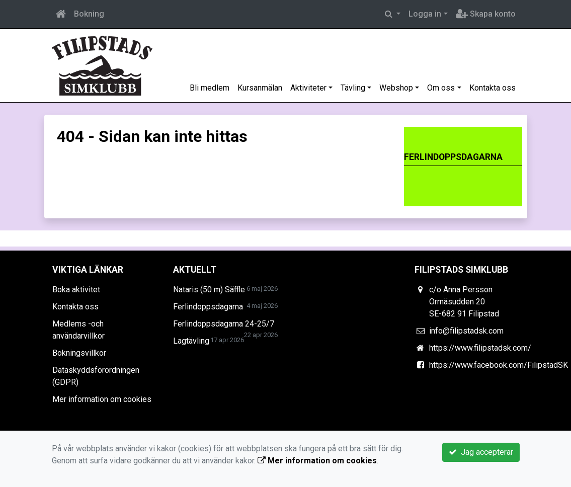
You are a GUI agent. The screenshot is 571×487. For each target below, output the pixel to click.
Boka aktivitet (76, 289)
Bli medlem (209, 88)
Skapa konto (486, 14)
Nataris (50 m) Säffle (209, 289)
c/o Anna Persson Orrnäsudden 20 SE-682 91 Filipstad (464, 301)
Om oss (441, 88)
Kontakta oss (492, 88)
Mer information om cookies (101, 399)
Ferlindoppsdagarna (208, 306)
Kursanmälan (259, 88)
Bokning (89, 14)
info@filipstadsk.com (466, 331)
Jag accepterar (481, 452)
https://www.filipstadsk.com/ (480, 348)
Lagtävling (191, 341)
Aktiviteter (308, 88)
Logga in (425, 14)
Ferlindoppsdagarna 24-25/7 (223, 324)
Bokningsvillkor (79, 353)
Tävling (353, 88)
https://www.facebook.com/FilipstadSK (498, 365)
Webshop (396, 88)
